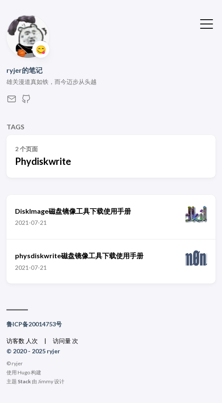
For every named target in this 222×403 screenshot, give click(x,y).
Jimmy (45, 381)
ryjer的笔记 (24, 70)
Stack (24, 381)
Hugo (24, 372)
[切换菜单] (207, 23)
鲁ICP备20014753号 (34, 324)
